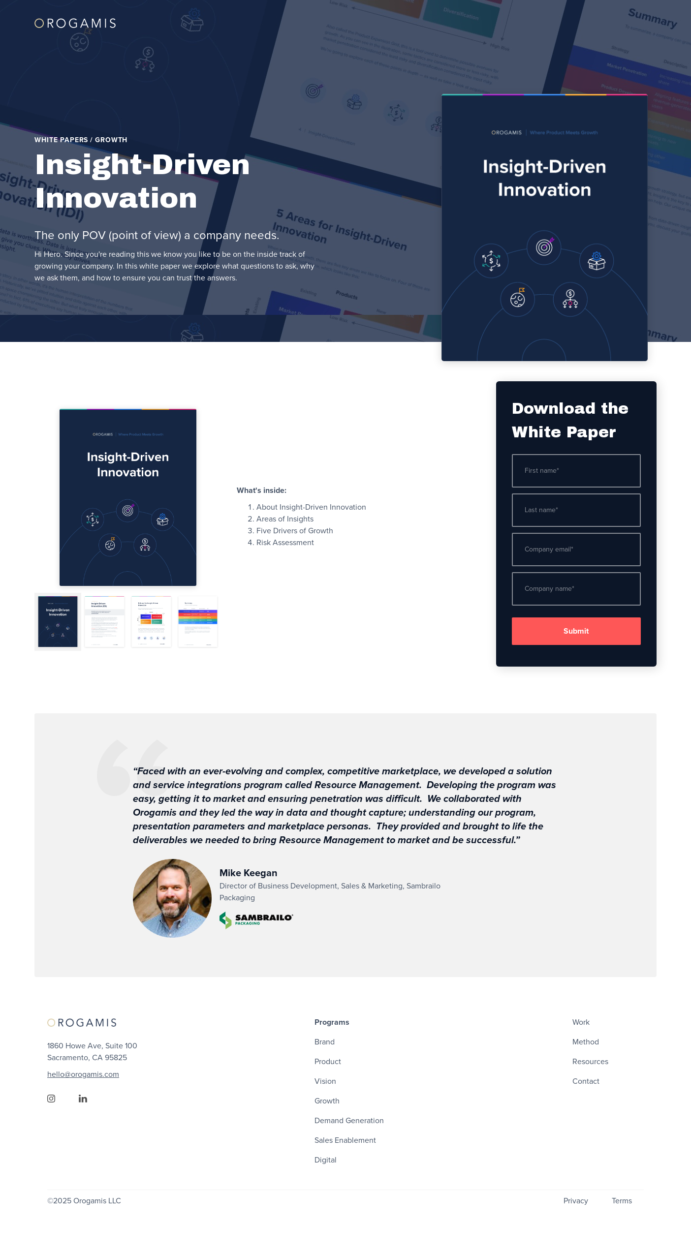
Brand (324, 1042)
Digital (325, 1160)
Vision (325, 1081)
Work (581, 1022)
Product (327, 1062)
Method (585, 1042)
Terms (622, 1201)
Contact (585, 1081)
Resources (590, 1062)
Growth (327, 1101)
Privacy (576, 1201)
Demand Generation (349, 1121)
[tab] (57, 622)
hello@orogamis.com (83, 1074)
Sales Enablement (345, 1140)
